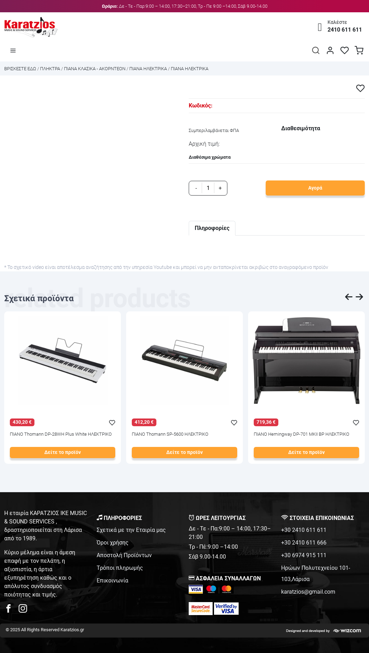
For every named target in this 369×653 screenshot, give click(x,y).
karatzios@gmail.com (308, 591)
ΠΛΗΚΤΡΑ (50, 68)
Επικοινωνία (112, 580)
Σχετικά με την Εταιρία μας (131, 530)
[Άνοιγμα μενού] (13, 50)
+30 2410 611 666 (303, 542)
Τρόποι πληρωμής (120, 568)
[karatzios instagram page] (22, 610)
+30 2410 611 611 (303, 530)
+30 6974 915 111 (303, 555)
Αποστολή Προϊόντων (124, 555)
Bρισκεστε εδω (20, 68)
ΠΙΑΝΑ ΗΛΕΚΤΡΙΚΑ (148, 68)
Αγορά (315, 188)
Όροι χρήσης (113, 542)
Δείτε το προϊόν (62, 452)
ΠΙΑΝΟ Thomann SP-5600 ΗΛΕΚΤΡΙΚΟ (170, 434)
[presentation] (349, 298)
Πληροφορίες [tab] (212, 228)
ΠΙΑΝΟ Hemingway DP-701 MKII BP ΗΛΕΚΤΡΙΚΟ (301, 434)
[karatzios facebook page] (11, 610)
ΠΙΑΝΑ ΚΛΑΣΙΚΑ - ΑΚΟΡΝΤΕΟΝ (94, 68)
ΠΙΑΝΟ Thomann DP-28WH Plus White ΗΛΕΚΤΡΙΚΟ (61, 434)
